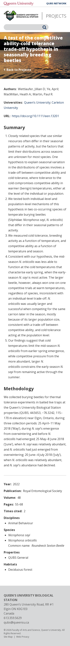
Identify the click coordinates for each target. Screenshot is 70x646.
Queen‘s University (37, 102)
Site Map (8, 636)
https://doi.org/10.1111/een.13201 (35, 116)
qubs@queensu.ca (16, 622)
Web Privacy (22, 636)
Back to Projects (19, 70)
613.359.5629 (13, 618)
